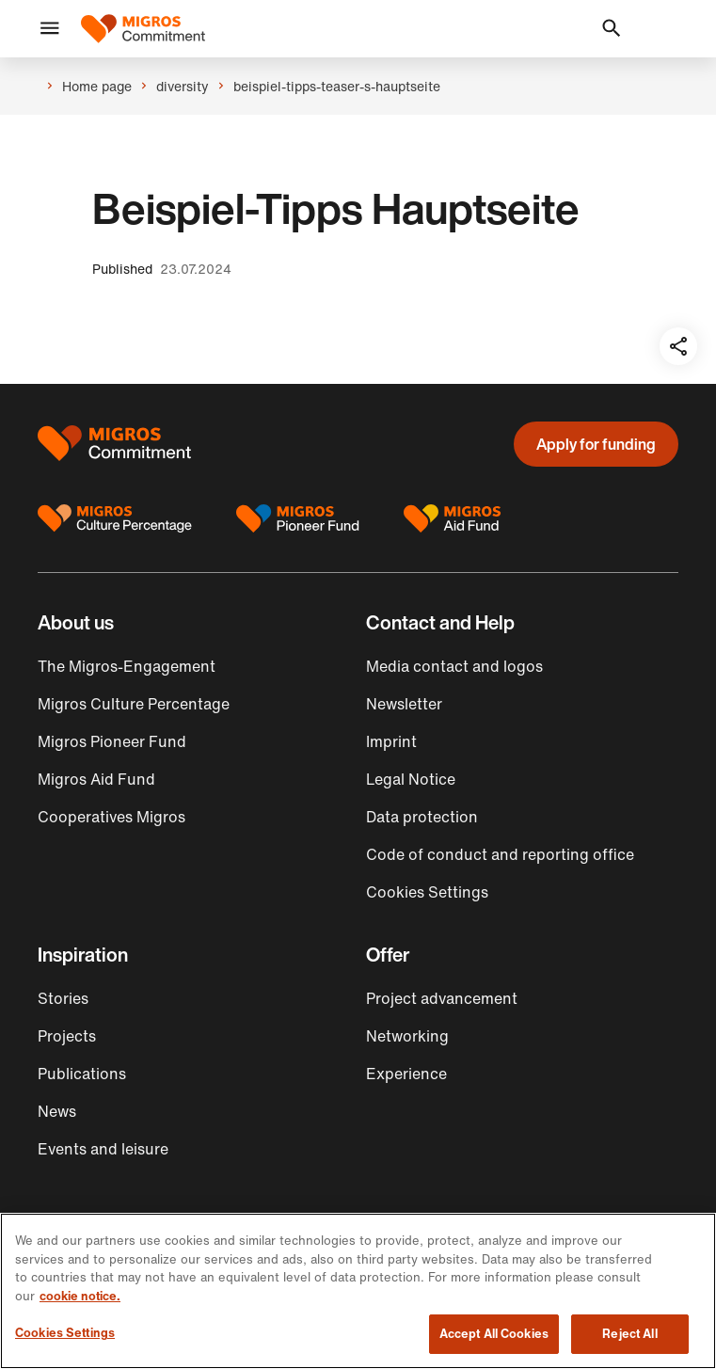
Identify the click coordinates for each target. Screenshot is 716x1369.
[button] (50, 29)
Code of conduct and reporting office (500, 854)
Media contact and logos (454, 666)
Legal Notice (410, 779)
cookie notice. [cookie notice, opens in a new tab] (80, 1296)
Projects (67, 1036)
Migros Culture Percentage (134, 703)
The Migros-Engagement (126, 666)
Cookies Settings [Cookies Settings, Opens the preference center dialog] (65, 1333)
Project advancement (441, 998)
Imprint (391, 741)
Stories (63, 998)
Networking (407, 1036)
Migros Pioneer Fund (112, 741)
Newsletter (404, 703)
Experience (406, 1073)
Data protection (422, 816)
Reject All (629, 1334)
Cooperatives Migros (111, 816)
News (57, 1111)
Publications (82, 1073)
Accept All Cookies (494, 1334)
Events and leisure (103, 1149)
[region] (358, 1291)
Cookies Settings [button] (427, 892)
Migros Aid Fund (96, 779)
